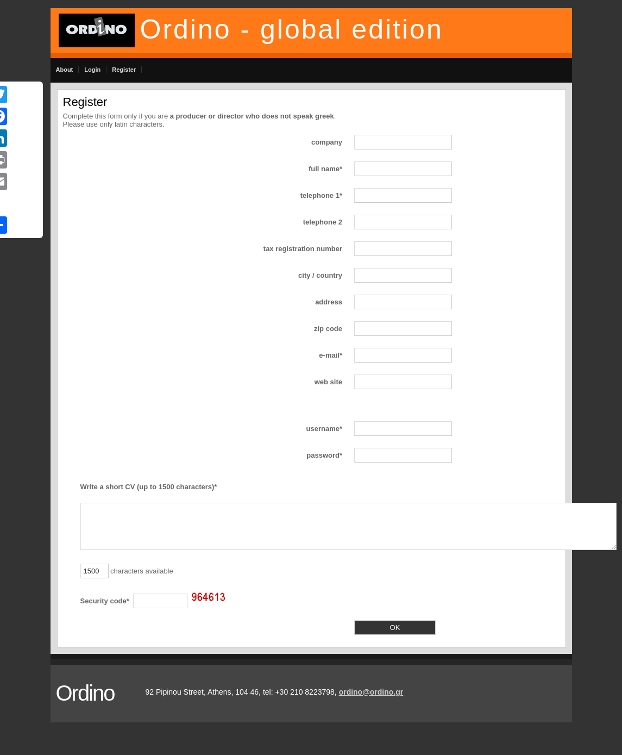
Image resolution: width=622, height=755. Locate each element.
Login (92, 69)
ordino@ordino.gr (371, 692)
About (64, 69)
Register (124, 69)
